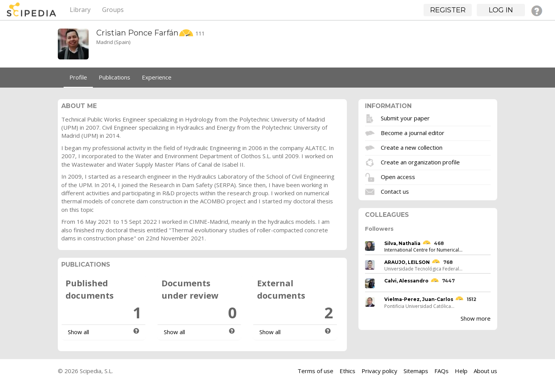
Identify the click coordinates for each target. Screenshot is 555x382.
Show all (78, 332)
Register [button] (448, 10)
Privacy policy (379, 371)
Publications (114, 77)
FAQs (441, 371)
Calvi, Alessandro (406, 281)
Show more (476, 318)
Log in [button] (501, 10)
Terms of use (315, 371)
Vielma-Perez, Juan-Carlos (418, 299)
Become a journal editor (412, 132)
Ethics (347, 371)
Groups (113, 9)
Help (461, 371)
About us (485, 371)
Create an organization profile (420, 162)
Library (80, 9)
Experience (157, 77)
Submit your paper (405, 118)
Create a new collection (411, 147)
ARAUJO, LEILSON (407, 262)
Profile (78, 77)
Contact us (395, 191)
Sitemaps (416, 371)
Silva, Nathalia (402, 243)
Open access (398, 176)
